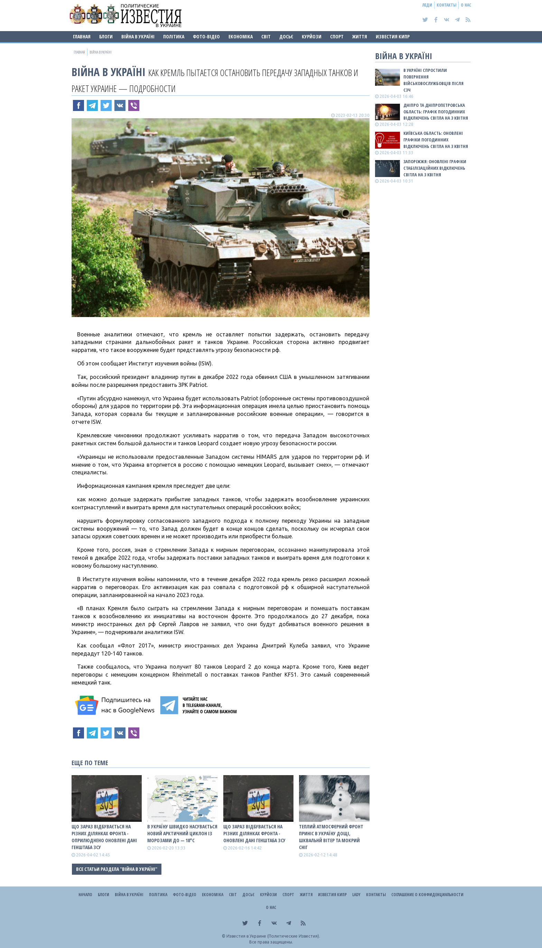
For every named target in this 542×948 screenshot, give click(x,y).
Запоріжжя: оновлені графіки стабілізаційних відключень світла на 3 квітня (434, 168)
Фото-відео (206, 36)
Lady (356, 895)
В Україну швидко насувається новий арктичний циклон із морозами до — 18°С (182, 833)
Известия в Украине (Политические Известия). (273, 936)
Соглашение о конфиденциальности (427, 895)
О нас (466, 5)
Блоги (106, 36)
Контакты (446, 5)
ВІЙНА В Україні (138, 36)
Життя (359, 36)
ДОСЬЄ (286, 36)
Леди (427, 5)
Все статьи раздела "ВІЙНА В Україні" (116, 869)
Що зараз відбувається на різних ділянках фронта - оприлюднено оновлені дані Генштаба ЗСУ (104, 837)
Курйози (311, 36)
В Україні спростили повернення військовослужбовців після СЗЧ (433, 80)
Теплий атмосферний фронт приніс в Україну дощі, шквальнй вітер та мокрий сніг (331, 837)
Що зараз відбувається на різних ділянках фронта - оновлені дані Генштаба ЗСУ (254, 833)
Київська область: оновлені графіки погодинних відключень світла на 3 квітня (435, 139)
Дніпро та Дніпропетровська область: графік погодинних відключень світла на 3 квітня (435, 111)
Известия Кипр (393, 36)
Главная (82, 36)
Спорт (337, 36)
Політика (173, 36)
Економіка (240, 36)
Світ (266, 36)
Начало (85, 895)
